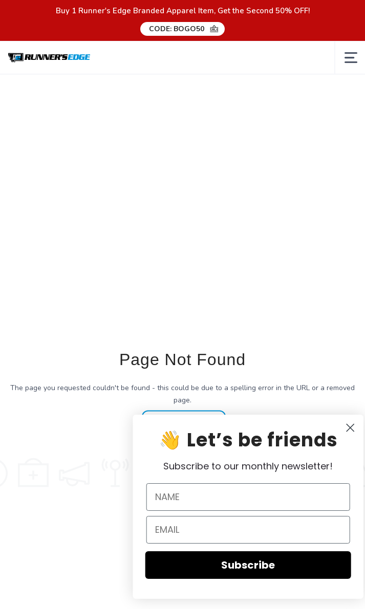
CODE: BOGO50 (176, 29)
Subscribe (258, 565)
